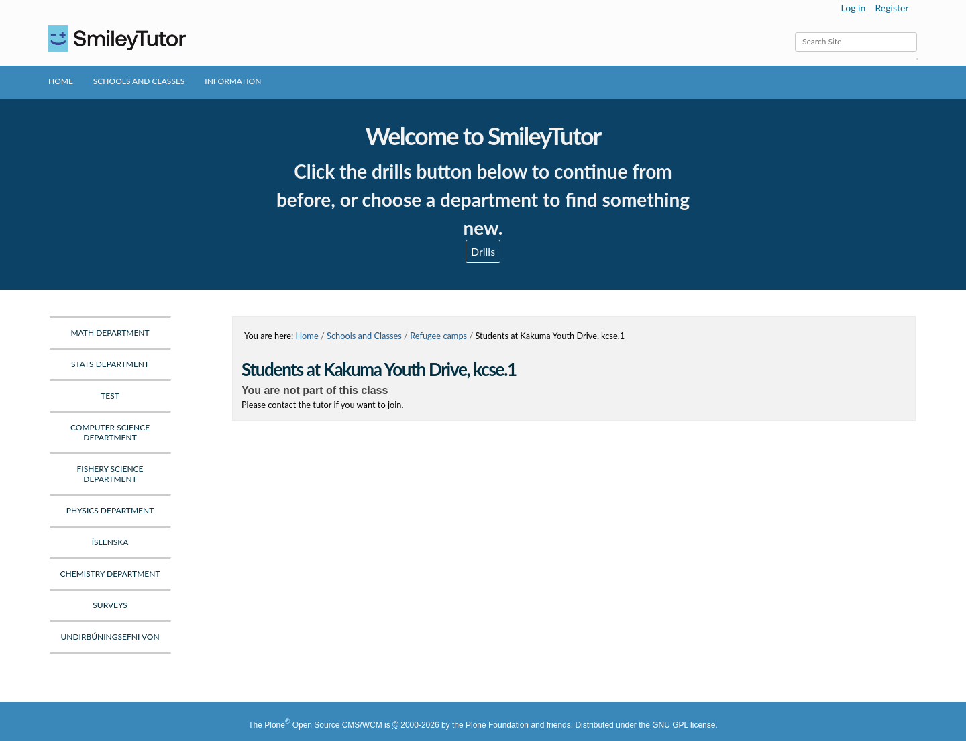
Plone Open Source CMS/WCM (323, 725)
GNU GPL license (683, 725)
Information (233, 81)
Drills (483, 251)
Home (60, 81)
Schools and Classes (139, 81)
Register (891, 7)
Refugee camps (438, 335)
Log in (853, 7)
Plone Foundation (497, 725)
